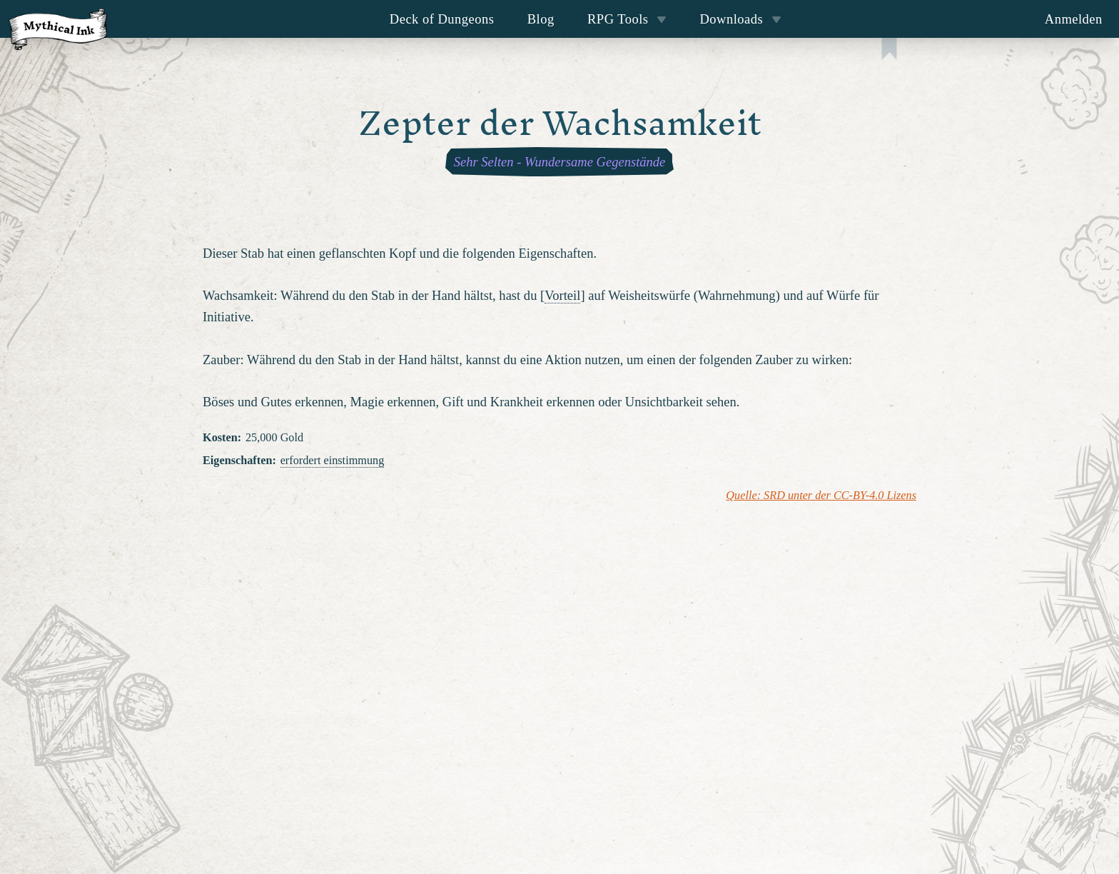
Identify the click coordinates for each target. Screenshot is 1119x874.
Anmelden (1074, 18)
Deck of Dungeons (442, 18)
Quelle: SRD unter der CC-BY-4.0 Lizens (821, 495)
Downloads (740, 18)
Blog (541, 18)
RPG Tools (627, 18)
